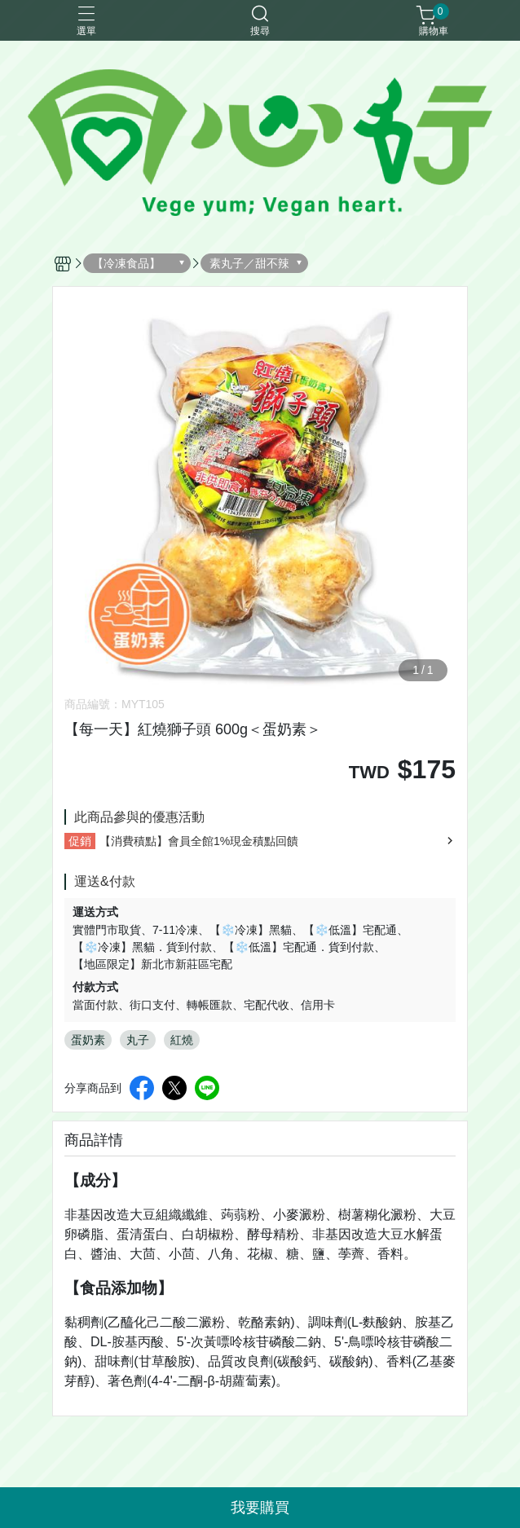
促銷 (79, 841)
